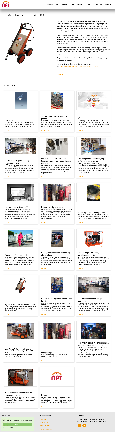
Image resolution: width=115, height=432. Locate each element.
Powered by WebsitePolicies (11, 428)
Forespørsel (44, 419)
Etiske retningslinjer (46, 429)
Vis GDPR (28, 420)
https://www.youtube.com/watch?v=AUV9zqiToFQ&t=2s (79, 66)
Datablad (60, 74)
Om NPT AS (89, 4)
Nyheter (79, 4)
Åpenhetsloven (45, 426)
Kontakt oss (44, 422)
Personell (50, 4)
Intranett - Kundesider (104, 4)
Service (64, 4)
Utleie (72, 4)
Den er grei (17, 424)
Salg (57, 4)
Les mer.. (8, 130)
